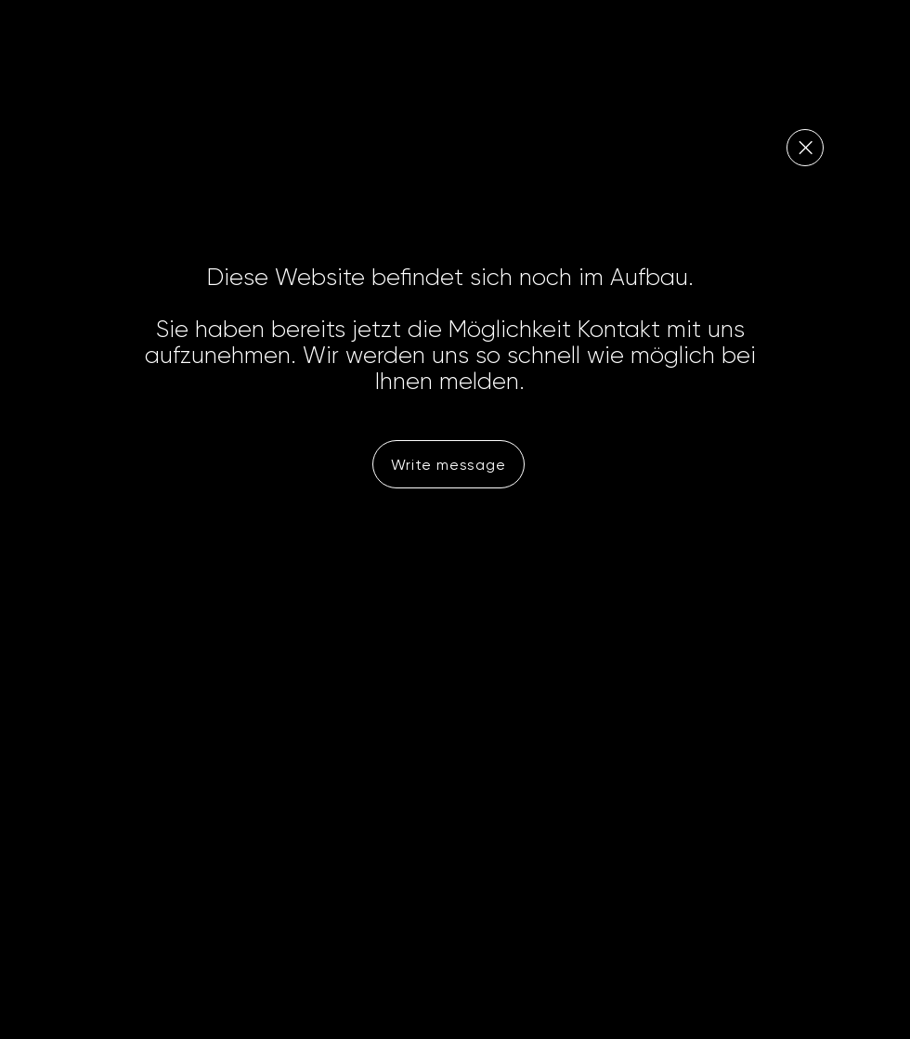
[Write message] (448, 464)
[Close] (805, 147)
